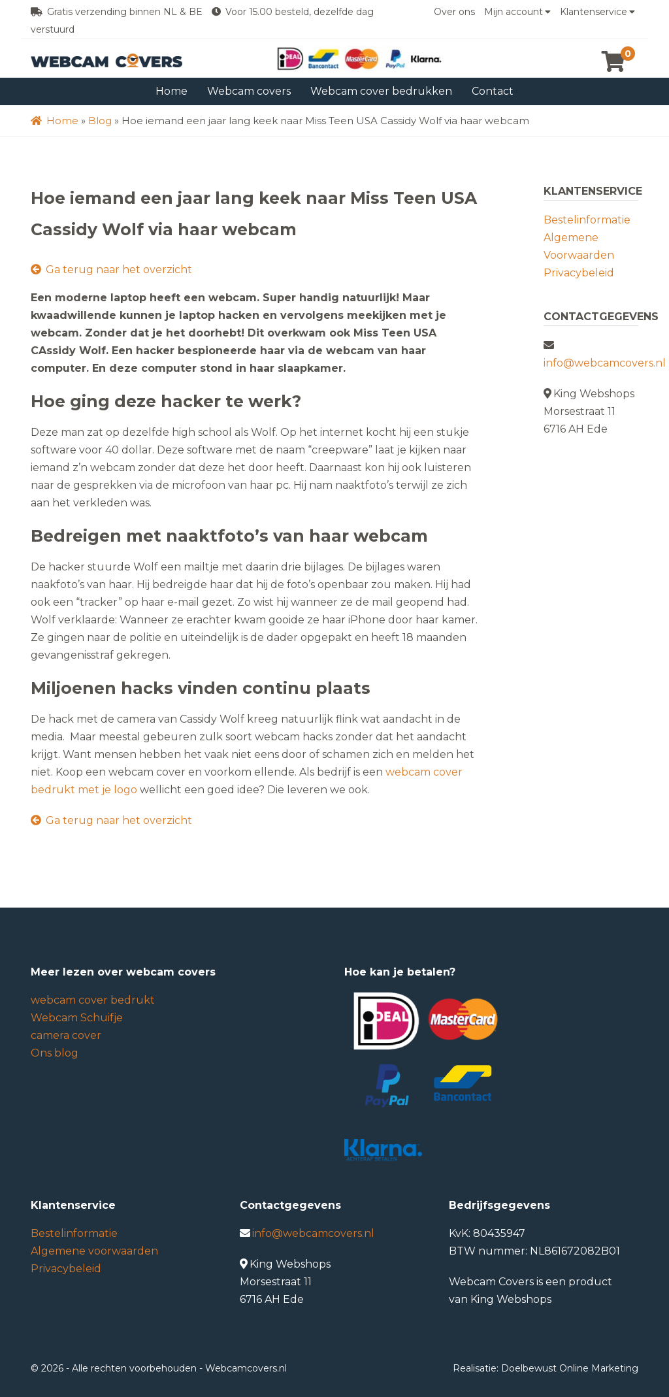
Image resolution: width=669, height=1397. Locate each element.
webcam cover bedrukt (93, 1000)
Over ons (454, 12)
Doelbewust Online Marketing (569, 1368)
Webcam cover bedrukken (381, 91)
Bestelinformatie (587, 220)
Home (171, 91)
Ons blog (54, 1053)
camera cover (66, 1035)
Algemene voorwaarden (94, 1251)
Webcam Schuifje (77, 1017)
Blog (100, 120)
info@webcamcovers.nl (605, 363)
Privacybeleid (579, 273)
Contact (493, 91)
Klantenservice (597, 12)
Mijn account (517, 12)
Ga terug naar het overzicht (111, 269)
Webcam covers (249, 91)
